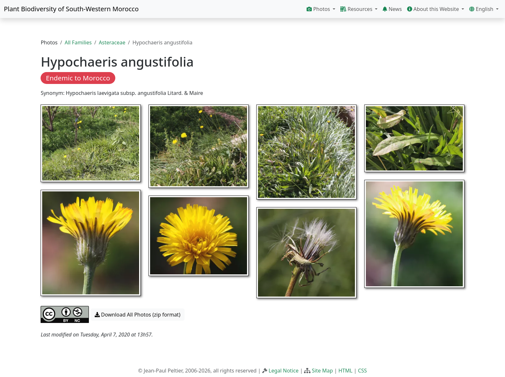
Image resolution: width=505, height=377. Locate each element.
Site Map (322, 370)
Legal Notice (284, 370)
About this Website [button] (434, 9)
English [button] (482, 9)
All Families (78, 42)
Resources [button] (357, 9)
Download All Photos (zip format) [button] (137, 314)
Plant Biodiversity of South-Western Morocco (71, 9)
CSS (362, 370)
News (392, 9)
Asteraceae (112, 42)
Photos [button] (319, 9)
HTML (345, 370)
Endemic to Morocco (78, 77)
